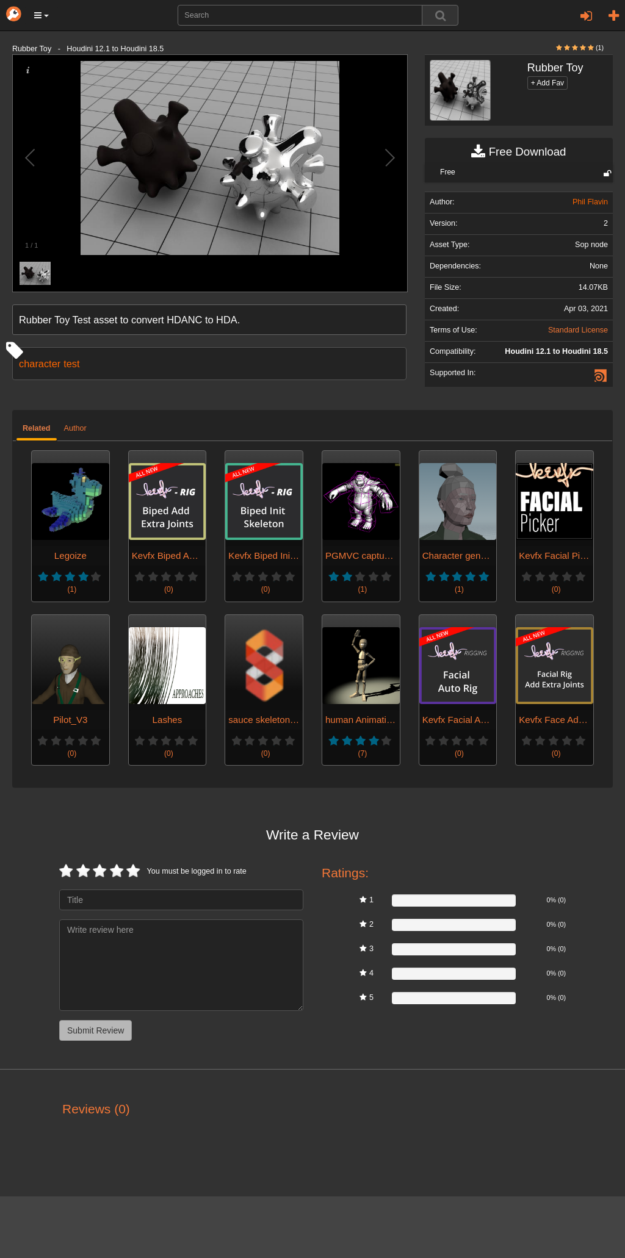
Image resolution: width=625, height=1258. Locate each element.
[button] (41, 15)
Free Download (518, 152)
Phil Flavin (590, 202)
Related (37, 428)
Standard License (578, 330)
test (71, 363)
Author (75, 428)
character (39, 363)
